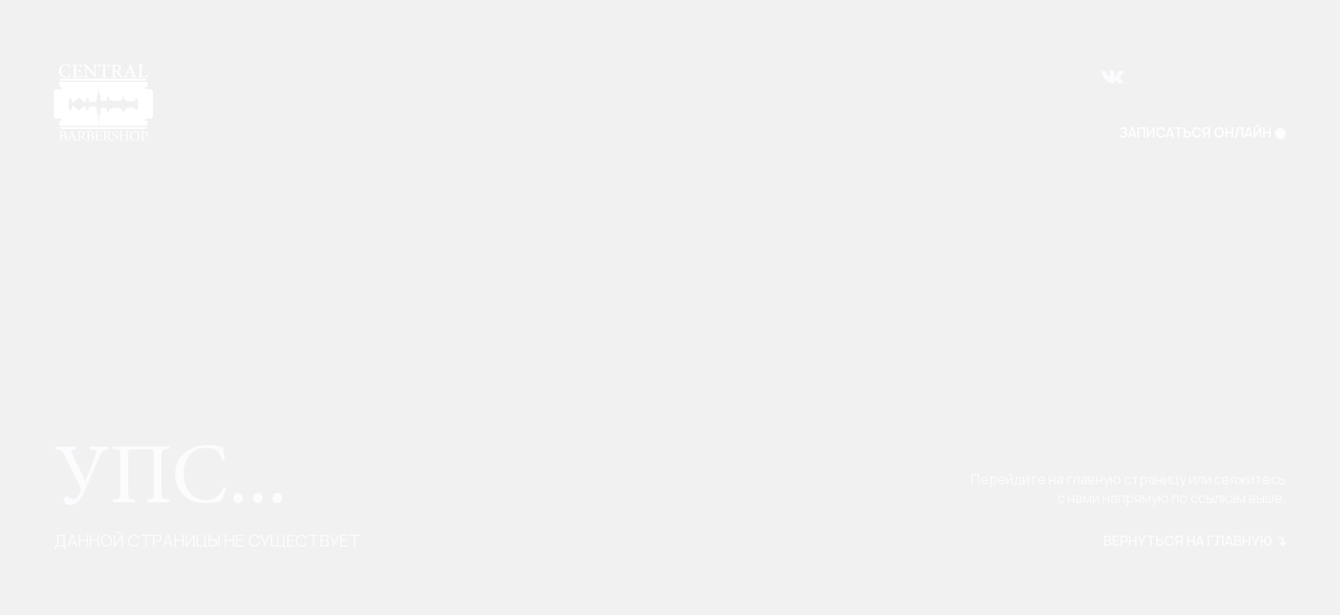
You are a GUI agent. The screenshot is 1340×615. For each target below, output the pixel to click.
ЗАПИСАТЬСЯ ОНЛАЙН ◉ (1203, 132)
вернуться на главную (1194, 540)
